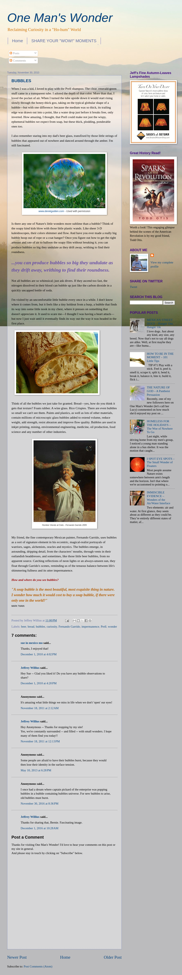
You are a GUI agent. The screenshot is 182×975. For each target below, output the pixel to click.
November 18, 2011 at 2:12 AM (40, 708)
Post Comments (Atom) (38, 966)
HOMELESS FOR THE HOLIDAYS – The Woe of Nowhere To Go (160, 427)
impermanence (90, 626)
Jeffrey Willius (30, 667)
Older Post (113, 957)
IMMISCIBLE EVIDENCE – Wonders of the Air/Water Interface (158, 498)
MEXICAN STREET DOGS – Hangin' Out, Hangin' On (160, 323)
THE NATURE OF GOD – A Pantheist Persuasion (158, 391)
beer (23, 626)
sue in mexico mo (32, 642)
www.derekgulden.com (51, 211)
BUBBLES (21, 80)
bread (31, 626)
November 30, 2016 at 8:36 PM (39, 803)
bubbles (40, 626)
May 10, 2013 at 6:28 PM (36, 770)
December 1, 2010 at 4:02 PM (39, 654)
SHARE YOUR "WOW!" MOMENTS (63, 41)
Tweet (133, 287)
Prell (104, 626)
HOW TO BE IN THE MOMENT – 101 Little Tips (160, 357)
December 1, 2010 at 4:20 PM (39, 683)
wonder (112, 626)
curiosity (52, 626)
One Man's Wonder (59, 17)
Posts (14, 53)
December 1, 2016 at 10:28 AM (39, 828)
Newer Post (17, 957)
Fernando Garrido (69, 626)
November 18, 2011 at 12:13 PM (40, 741)
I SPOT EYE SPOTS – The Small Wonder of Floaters (161, 462)
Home (17, 41)
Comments (18, 60)
